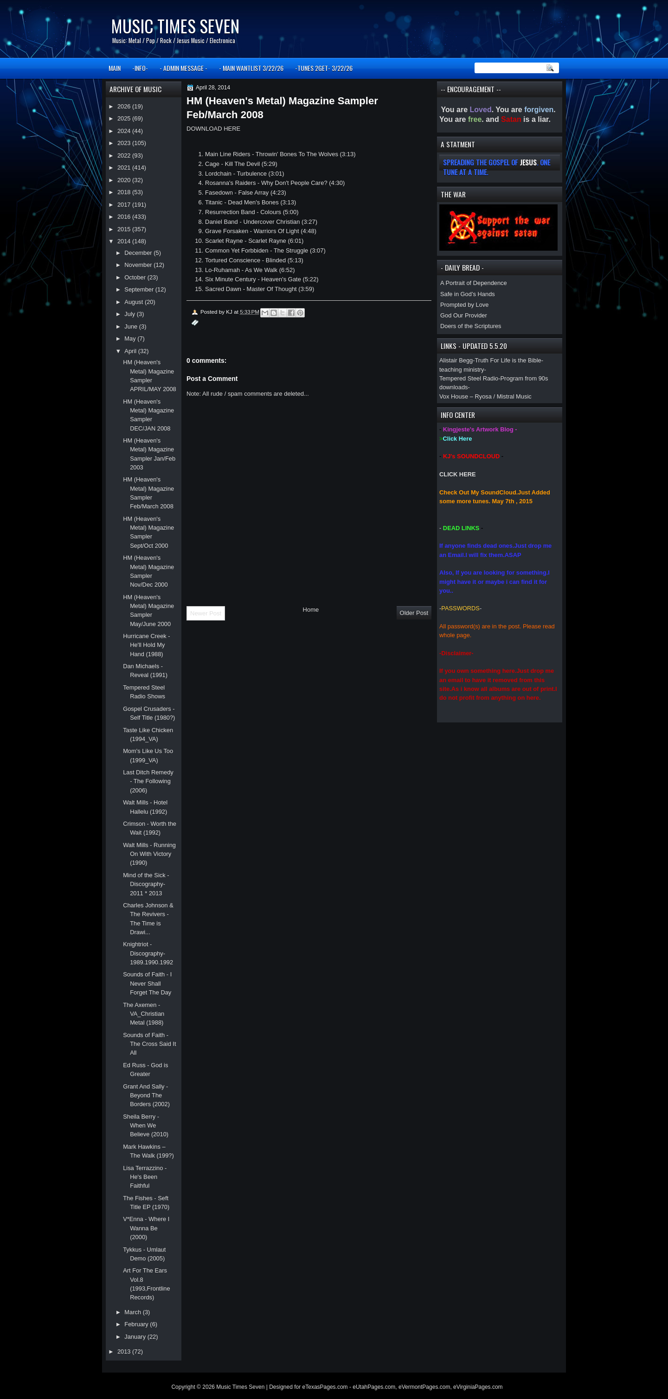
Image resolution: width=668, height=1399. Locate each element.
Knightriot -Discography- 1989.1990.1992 (148, 953)
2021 (124, 167)
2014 (124, 241)
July (130, 313)
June (131, 326)
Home (311, 609)
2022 (124, 155)
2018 (124, 192)
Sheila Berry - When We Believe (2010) (145, 1125)
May (130, 338)
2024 (124, 130)
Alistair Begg (456, 360)
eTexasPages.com (325, 1387)
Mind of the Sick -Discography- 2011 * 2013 (146, 884)
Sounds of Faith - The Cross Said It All (149, 1044)
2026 (124, 106)
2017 (124, 204)
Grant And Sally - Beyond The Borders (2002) (146, 1095)
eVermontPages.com (424, 1387)
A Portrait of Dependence (473, 282)
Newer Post (205, 613)
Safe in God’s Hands (467, 294)
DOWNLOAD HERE (213, 128)
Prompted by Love (464, 304)
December (139, 252)
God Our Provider (463, 315)
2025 (124, 118)
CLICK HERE (457, 474)
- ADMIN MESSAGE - (183, 68)
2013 (124, 1351)
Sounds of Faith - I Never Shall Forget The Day (147, 983)
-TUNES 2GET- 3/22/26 (324, 68)
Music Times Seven (175, 25)
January (135, 1336)
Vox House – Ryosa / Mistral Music (485, 396)
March (133, 1312)
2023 (124, 142)
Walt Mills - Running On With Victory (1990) (149, 854)
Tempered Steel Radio (468, 378)
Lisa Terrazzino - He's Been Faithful (145, 1177)
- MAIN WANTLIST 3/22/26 (251, 68)
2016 (124, 216)
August (134, 301)
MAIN (115, 68)
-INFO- (140, 68)
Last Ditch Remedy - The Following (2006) (148, 781)
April (131, 351)
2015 (124, 229)
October (135, 277)
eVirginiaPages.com (478, 1387)
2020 (124, 180)
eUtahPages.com (374, 1387)
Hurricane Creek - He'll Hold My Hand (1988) (146, 645)
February (137, 1324)
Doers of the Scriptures (470, 326)
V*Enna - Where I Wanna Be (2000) (146, 1228)
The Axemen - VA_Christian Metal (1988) (143, 1013)
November (139, 264)
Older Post (414, 612)
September (139, 289)
